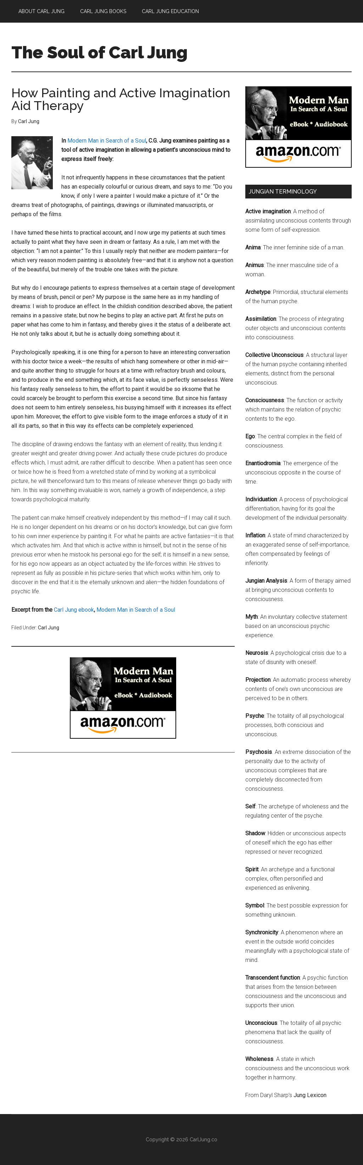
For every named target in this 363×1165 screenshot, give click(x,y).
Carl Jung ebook (74, 609)
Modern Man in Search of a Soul (106, 140)
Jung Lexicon (310, 1095)
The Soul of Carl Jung (99, 52)
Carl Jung (48, 627)
